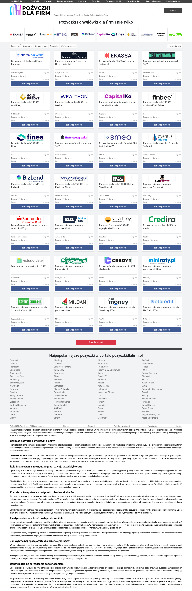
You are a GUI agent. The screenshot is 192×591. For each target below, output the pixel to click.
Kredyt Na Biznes (106, 392)
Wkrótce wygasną (68, 46)
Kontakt (179, 426)
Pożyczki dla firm (133, 1)
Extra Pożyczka (17, 382)
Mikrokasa (59, 398)
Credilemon (147, 363)
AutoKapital (103, 363)
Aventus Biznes (149, 398)
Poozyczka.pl (60, 373)
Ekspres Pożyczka (62, 367)
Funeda (145, 411)
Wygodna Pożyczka (151, 414)
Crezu (100, 408)
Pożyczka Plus (17, 376)
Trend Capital (84, 15)
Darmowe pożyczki (113, 1)
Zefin (144, 386)
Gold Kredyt (15, 373)
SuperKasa (15, 370)
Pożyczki (47, 1)
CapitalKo (58, 363)
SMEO (57, 418)
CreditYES (102, 376)
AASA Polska (148, 382)
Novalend (69, 15)
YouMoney (59, 370)
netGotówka (103, 386)
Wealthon (14, 402)
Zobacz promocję (30, 83)
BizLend (146, 376)
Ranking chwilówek (153, 1)
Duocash (14, 360)
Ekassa (56, 15)
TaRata (57, 411)
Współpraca (152, 426)
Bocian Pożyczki (149, 373)
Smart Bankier (148, 405)
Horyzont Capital (62, 402)
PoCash (145, 360)
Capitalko (99, 15)
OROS (100, 395)
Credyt (13, 418)
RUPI (144, 370)
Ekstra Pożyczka (61, 389)
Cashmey (102, 418)
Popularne (15, 46)
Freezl (145, 392)
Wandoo (58, 379)
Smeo (76, 15)
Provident (14, 367)
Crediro (13, 363)
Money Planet (16, 398)
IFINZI (145, 367)
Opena (101, 414)
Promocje (54, 46)
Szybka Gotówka (18, 405)
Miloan (101, 382)
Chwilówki (35, 1)
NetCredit (14, 386)
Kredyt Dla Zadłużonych (109, 370)
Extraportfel (59, 386)
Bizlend (92, 15)
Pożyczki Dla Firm (16, 426)
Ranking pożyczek (173, 1)
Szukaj (173, 10)
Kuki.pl (145, 379)
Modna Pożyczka (150, 418)
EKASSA (102, 379)
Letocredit (103, 389)
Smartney (14, 379)
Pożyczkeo (96, 1)
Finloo (101, 411)
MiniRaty (58, 360)
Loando (101, 405)
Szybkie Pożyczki (18, 1)
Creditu (13, 392)
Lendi (12, 414)
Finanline (102, 398)
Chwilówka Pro (61, 395)
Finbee (62, 15)
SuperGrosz (147, 408)
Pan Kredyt (103, 367)
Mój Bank (14, 411)
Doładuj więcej (96, 342)
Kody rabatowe (41, 46)
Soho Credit (59, 392)
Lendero (58, 414)
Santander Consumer (152, 389)
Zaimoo (101, 373)
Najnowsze (27, 46)
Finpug (145, 395)
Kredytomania (16, 395)
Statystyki (91, 426)
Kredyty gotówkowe (65, 1)
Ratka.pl (146, 402)
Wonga (13, 408)
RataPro (102, 402)
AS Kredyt (58, 408)
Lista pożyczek (175, 46)
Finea (106, 15)
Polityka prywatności (122, 426)
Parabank (82, 1)
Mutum (101, 360)
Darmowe (14, 389)
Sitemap (66, 426)
